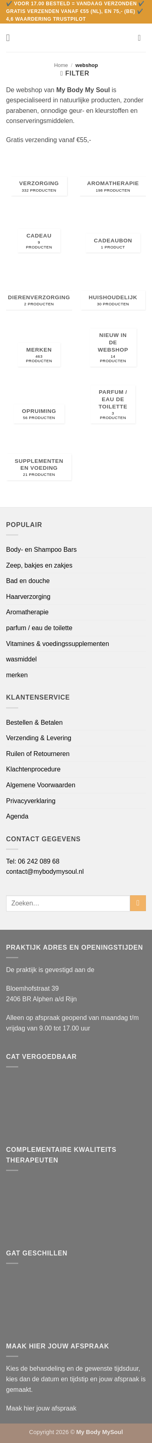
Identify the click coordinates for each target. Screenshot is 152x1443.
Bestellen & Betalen (34, 722)
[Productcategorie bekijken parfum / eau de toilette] (113, 405)
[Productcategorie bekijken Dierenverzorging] (39, 291)
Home (61, 65)
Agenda (17, 816)
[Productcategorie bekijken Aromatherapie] (113, 178)
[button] (11, 38)
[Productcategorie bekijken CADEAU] (39, 234)
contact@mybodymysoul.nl (44, 871)
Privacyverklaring (31, 800)
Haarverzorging (28, 596)
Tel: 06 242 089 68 (33, 861)
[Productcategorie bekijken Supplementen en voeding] (39, 462)
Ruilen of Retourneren (38, 753)
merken (17, 675)
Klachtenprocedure (33, 769)
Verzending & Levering (38, 737)
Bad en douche (28, 580)
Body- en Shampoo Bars (41, 549)
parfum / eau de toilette (39, 627)
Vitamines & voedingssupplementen (57, 643)
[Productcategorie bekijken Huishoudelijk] (113, 291)
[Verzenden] (138, 903)
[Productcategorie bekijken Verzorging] (39, 178)
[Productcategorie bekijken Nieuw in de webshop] (113, 348)
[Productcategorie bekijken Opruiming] (39, 405)
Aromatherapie (27, 612)
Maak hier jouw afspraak (41, 1408)
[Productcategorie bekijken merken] (39, 348)
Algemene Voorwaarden (40, 785)
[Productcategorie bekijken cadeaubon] (113, 234)
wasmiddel (21, 659)
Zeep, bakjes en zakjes (39, 565)
